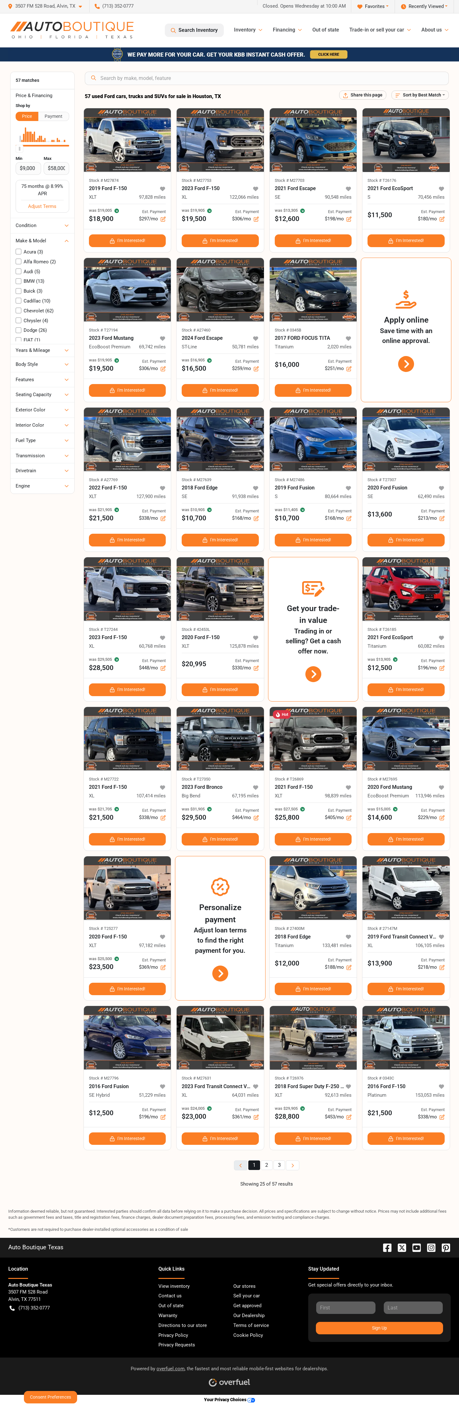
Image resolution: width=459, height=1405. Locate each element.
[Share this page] (362, 95)
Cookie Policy (248, 1335)
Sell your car (246, 1296)
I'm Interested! (127, 240)
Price (27, 116)
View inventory (174, 1286)
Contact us (170, 1296)
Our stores (244, 1286)
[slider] (19, 149)
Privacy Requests (176, 1345)
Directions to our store (182, 1325)
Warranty (167, 1315)
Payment (53, 116)
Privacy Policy (173, 1335)
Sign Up (379, 1327)
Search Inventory (194, 30)
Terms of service (251, 1325)
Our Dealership (249, 1315)
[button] (47, 6)
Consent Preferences (50, 1397)
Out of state (325, 30)
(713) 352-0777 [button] (114, 6)
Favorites (371, 6)
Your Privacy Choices (229, 1399)
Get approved (247, 1306)
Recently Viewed (422, 6)
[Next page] (292, 1165)
